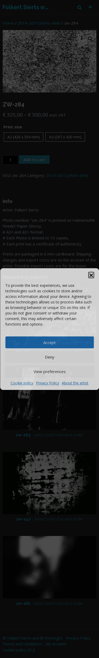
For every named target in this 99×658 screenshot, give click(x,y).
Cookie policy (22, 382)
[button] (91, 274)
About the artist (75, 382)
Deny (49, 357)
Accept (49, 342)
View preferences (50, 371)
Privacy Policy (47, 382)
